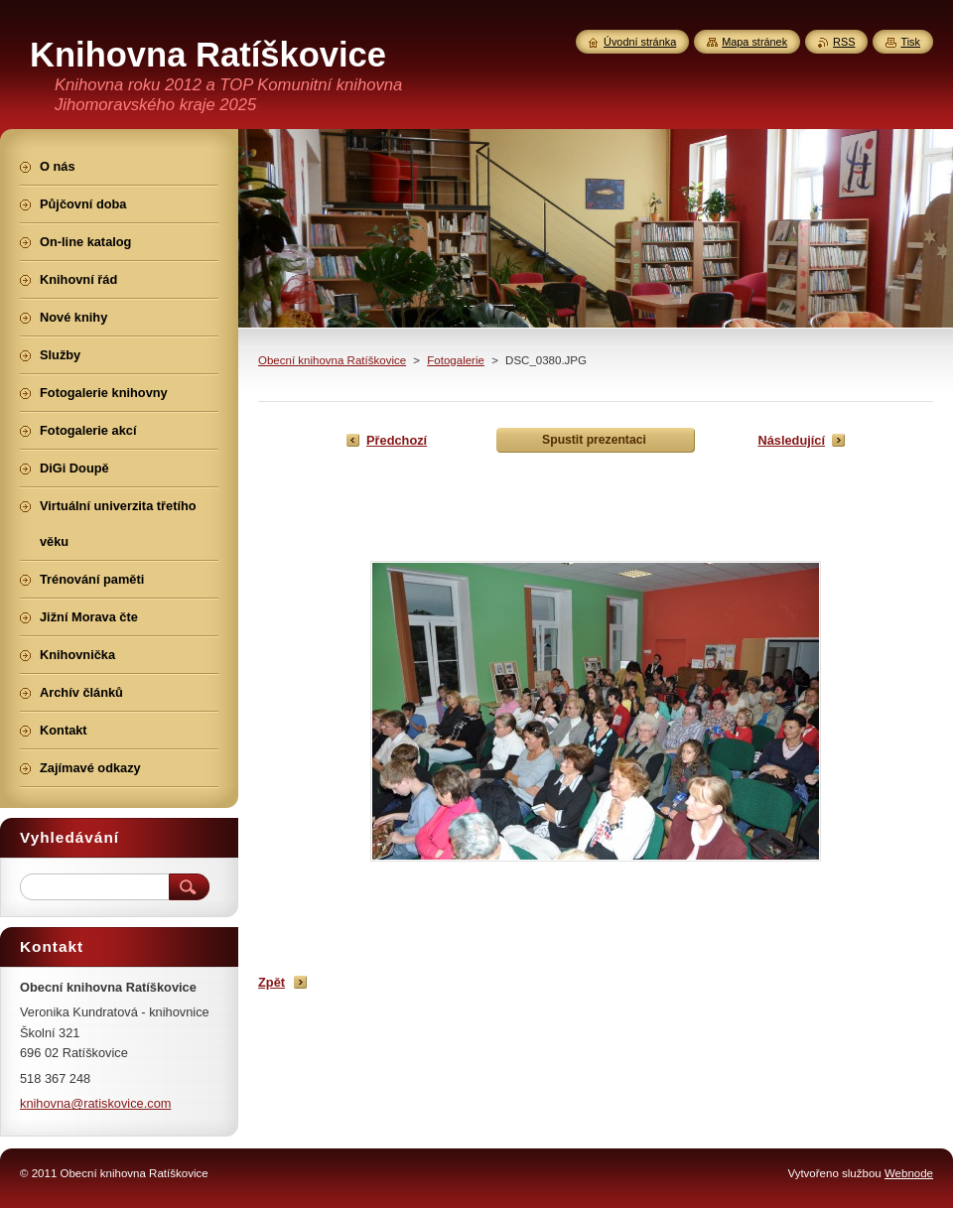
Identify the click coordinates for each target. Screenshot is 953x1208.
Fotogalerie (455, 360)
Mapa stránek (754, 42)
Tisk (910, 42)
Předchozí (396, 440)
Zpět (271, 982)
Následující (791, 440)
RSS (844, 42)
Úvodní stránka (640, 42)
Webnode (909, 1173)
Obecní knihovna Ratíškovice (332, 360)
